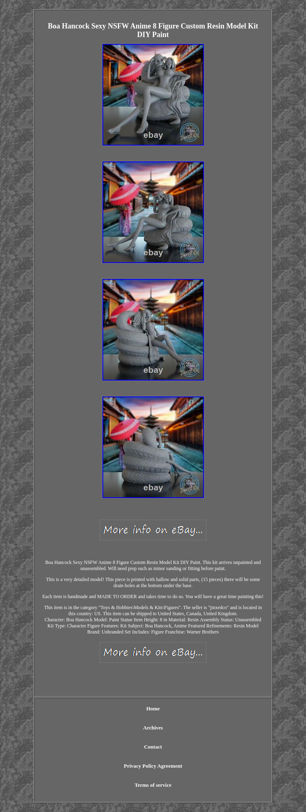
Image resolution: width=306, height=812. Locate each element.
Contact (153, 747)
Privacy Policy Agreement (153, 766)
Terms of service (153, 785)
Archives (153, 728)
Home (153, 708)
